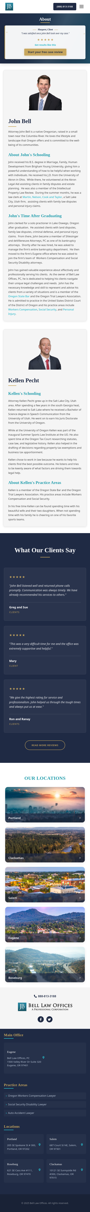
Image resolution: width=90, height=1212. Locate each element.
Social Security (47, 309)
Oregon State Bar (19, 296)
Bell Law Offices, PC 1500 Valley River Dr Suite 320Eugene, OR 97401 (25, 1061)
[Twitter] (49, 1019)
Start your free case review (45, 52)
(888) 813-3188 (65, 6)
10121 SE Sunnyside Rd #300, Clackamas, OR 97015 (66, 1174)
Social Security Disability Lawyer (27, 1104)
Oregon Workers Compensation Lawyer (32, 1095)
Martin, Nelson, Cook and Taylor (42, 197)
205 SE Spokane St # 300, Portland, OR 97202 (24, 1146)
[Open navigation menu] (81, 6)
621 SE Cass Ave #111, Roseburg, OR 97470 (24, 1172)
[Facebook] (41, 1019)
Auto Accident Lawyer (21, 1113)
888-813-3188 (45, 996)
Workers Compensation (22, 309)
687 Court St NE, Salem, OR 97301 (66, 1146)
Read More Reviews (45, 745)
